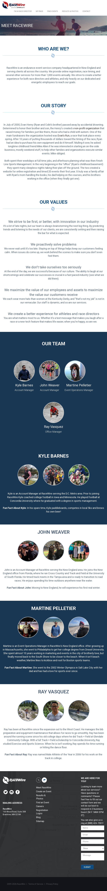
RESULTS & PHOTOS (70, 11)
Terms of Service (35, 884)
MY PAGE (39, 11)
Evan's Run (64, 135)
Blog (38, 817)
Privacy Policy (52, 884)
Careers (40, 806)
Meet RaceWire (43, 787)
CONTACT (86, 11)
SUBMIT (87, 867)
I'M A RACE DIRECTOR (23, 11)
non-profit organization (86, 128)
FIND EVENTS (52, 11)
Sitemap (40, 821)
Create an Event (43, 791)
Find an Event (42, 802)
